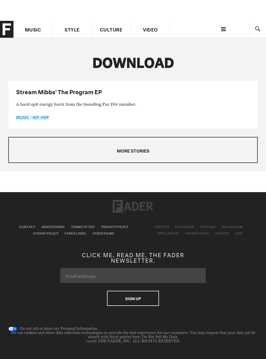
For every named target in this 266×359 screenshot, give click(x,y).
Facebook (184, 226)
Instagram (232, 226)
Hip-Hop (40, 117)
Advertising (53, 226)
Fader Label (76, 232)
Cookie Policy (45, 232)
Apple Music (168, 232)
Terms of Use (83, 226)
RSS (239, 232)
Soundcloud (197, 232)
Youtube (208, 226)
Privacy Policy (114, 226)
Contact (27, 226)
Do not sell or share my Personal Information (52, 329)
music (22, 117)
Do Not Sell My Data (159, 337)
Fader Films (103, 232)
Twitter (161, 226)
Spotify (222, 232)
